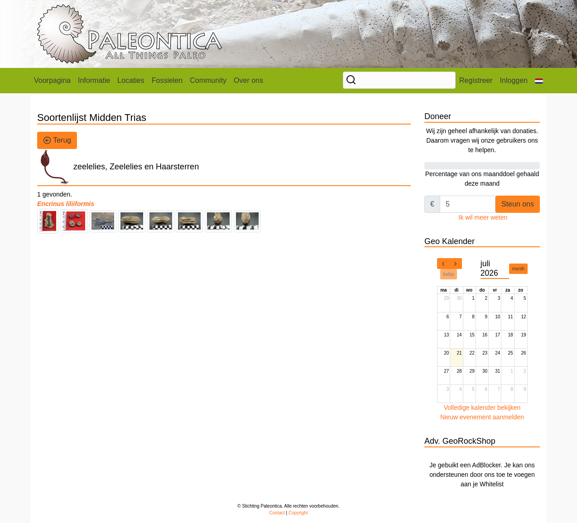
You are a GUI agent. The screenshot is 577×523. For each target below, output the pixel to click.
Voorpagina (52, 80)
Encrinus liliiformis (65, 203)
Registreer (476, 80)
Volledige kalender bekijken (482, 407)
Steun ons (517, 204)
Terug (57, 140)
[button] (539, 81)
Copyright (298, 512)
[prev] (443, 263)
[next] (455, 263)
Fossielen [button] (167, 80)
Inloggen (514, 80)
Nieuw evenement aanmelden (482, 417)
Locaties (130, 80)
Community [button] (208, 80)
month (518, 268)
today (448, 274)
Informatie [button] (94, 80)
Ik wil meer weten (482, 217)
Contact (276, 512)
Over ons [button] (248, 80)
